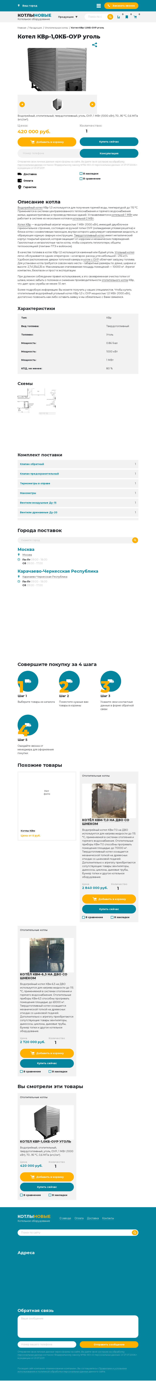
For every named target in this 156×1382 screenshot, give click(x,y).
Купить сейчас (109, 141)
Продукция (35, 27)
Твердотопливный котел (89, 235)
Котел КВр (24, 224)
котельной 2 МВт (83, 218)
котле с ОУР (91, 259)
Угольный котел (124, 252)
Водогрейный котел (30, 208)
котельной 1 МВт (121, 215)
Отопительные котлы (56, 27)
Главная (22, 27)
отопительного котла (115, 280)
